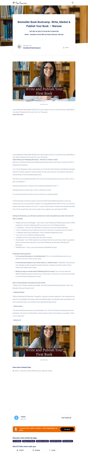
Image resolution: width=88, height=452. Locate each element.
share (66, 47)
